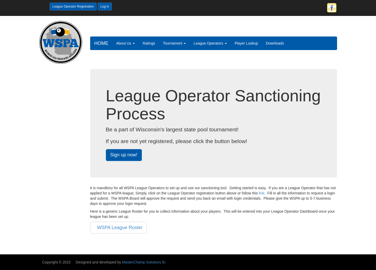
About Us (125, 43)
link (261, 193)
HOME (101, 43)
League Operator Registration (73, 6)
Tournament (174, 43)
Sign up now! (123, 154)
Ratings (149, 43)
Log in (105, 6)
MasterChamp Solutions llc (144, 262)
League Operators (210, 43)
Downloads (275, 43)
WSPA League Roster (119, 227)
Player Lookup (246, 43)
